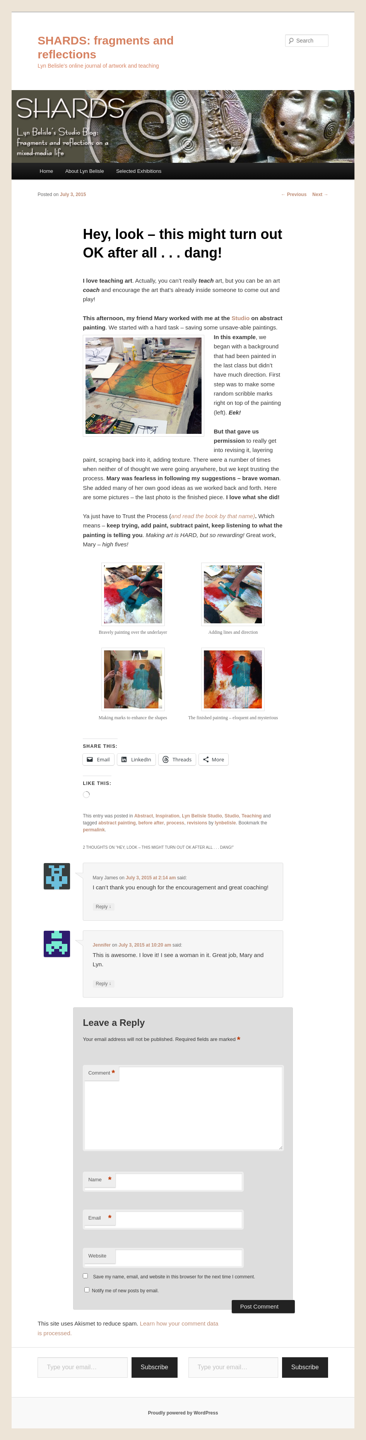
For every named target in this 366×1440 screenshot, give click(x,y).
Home (46, 171)
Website (97, 1256)
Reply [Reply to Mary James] (103, 907)
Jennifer (102, 945)
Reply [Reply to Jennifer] (103, 984)
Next (320, 194)
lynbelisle (225, 823)
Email (99, 1218)
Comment (101, 1073)
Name (99, 1180)
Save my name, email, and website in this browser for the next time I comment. (174, 1277)
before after (151, 823)
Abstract (143, 816)
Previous (293, 194)
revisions (197, 823)
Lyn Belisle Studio (202, 816)
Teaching (252, 816)
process (175, 823)
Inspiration (167, 816)
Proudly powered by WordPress (183, 1413)
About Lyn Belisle (84, 171)
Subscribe (154, 1367)
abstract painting (117, 823)
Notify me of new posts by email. (125, 1290)
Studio (240, 318)
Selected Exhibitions (138, 171)
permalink (94, 830)
